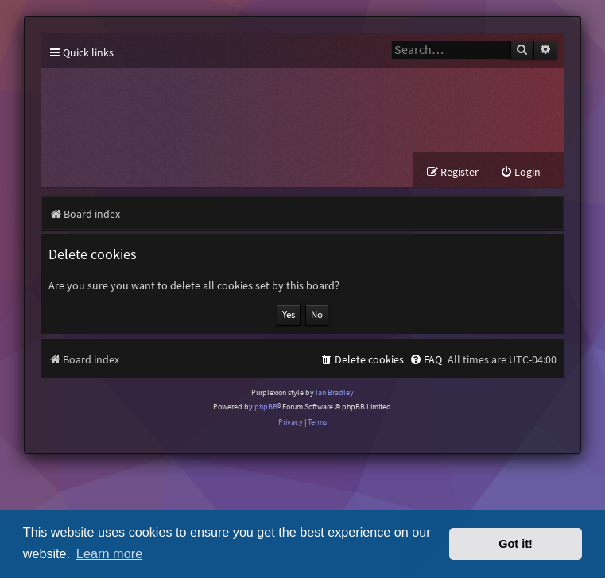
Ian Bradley (335, 392)
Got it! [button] (515, 543)
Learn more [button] (109, 553)
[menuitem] (520, 172)
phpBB (265, 406)
